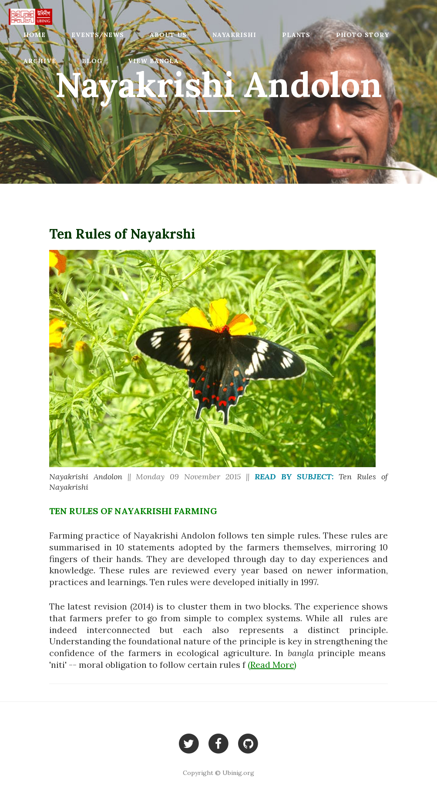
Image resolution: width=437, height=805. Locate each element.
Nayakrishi (234, 35)
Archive (40, 61)
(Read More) (272, 664)
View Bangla (153, 61)
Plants (296, 35)
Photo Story (362, 35)
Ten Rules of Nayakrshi (122, 234)
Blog (92, 61)
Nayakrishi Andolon (85, 477)
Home (35, 35)
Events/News (97, 35)
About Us (168, 35)
